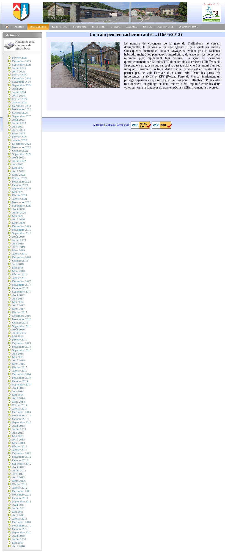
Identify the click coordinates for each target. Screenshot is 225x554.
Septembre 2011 (21, 501)
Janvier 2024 (19, 102)
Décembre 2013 (21, 412)
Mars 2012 (18, 480)
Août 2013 (18, 425)
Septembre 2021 (21, 188)
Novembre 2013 (21, 415)
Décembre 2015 (21, 343)
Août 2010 (18, 535)
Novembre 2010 (21, 525)
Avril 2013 (18, 439)
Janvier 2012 (19, 487)
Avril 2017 (18, 305)
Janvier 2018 (19, 278)
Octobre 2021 (20, 185)
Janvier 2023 (19, 140)
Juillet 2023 (19, 123)
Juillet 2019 (19, 240)
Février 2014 (19, 405)
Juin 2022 (18, 164)
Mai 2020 (17, 216)
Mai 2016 (17, 336)
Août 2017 (18, 295)
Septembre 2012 (21, 463)
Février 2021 (19, 195)
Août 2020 (18, 209)
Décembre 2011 (21, 491)
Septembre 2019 (21, 233)
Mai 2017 (17, 302)
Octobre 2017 (20, 288)
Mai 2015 (17, 357)
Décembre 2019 (21, 226)
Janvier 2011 (19, 518)
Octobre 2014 (20, 381)
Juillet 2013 (19, 429)
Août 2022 (18, 157)
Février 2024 (19, 99)
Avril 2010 (18, 546)
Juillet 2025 (19, 68)
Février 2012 (19, 484)
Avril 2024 (18, 95)
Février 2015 (19, 367)
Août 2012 (18, 467)
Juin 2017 (18, 298)
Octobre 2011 (20, 498)
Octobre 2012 (20, 460)
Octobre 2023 (20, 112)
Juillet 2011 (19, 508)
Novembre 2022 (21, 147)
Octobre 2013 (20, 419)
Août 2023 (18, 119)
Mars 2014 (18, 401)
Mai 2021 (17, 192)
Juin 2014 (18, 391)
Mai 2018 (17, 267)
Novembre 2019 (21, 229)
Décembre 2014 (21, 374)
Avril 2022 (18, 171)
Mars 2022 (18, 174)
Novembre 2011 (21, 494)
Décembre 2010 (21, 522)
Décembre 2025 (21, 61)
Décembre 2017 (21, 281)
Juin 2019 (18, 243)
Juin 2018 (18, 264)
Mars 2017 (18, 308)
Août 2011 (18, 505)
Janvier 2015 (19, 370)
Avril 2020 (18, 219)
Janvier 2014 (19, 408)
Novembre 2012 (21, 456)
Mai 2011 (17, 511)
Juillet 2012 (19, 470)
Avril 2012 (18, 477)
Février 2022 (19, 178)
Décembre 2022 (21, 143)
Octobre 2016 (20, 322)
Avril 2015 (18, 360)
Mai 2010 (17, 542)
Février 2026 (19, 57)
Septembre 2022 (21, 154)
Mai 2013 (17, 436)
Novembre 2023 (21, 109)
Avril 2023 (18, 130)
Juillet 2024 (19, 92)
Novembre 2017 (21, 284)
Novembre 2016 (21, 319)
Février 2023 (19, 136)
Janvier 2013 (19, 450)
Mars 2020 (18, 222)
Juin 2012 (18, 474)
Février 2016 (19, 339)
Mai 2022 (17, 167)
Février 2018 (19, 274)
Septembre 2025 (21, 64)
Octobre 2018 (20, 260)
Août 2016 (18, 329)
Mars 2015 (18, 364)
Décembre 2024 (21, 78)
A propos (98, 124)
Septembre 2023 (21, 116)
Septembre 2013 (21, 422)
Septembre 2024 (21, 85)
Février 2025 (19, 75)
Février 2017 (19, 312)
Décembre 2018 (21, 257)
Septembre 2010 (21, 532)
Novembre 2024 (21, 81)
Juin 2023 (18, 126)
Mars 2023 (18, 133)
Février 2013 (19, 446)
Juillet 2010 (19, 539)
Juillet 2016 (19, 333)
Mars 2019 (18, 250)
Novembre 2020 (21, 202)
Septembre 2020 (21, 205)
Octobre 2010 (20, 529)
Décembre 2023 (21, 106)
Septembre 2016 (21, 326)
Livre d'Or (123, 124)
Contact (110, 124)
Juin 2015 (18, 353)
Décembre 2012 (21, 453)
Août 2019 (18, 236)
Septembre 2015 (21, 350)
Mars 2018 (18, 271)
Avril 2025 (18, 71)
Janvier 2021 (19, 198)
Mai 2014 (17, 394)
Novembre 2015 (21, 346)
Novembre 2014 (21, 377)
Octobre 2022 (20, 150)
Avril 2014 (18, 398)
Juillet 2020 (19, 212)
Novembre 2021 (21, 181)
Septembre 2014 (21, 384)
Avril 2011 (18, 515)
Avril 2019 (18, 247)
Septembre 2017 (21, 291)
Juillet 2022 (19, 161)
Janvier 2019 (19, 253)
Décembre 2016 (21, 315)
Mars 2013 (18, 443)
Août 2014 (18, 388)
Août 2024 (18, 88)
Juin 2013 (18, 432)
